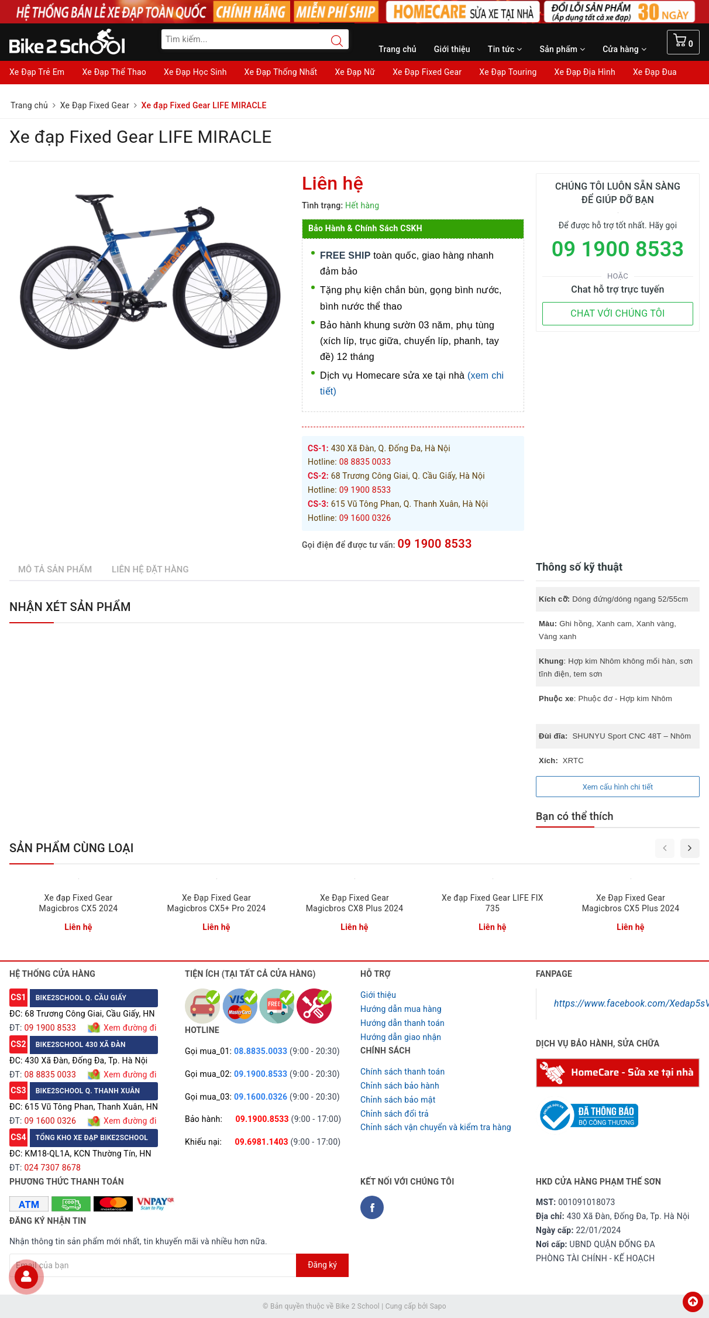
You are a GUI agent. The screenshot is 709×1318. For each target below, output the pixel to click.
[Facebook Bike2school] (372, 1207)
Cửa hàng (624, 49)
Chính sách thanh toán (402, 1071)
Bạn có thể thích (575, 816)
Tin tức (505, 49)
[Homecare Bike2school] (618, 1072)
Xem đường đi (128, 1027)
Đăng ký (322, 1264)
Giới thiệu (452, 49)
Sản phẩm (563, 49)
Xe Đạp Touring (507, 72)
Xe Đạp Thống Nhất (281, 72)
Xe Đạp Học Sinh (195, 72)
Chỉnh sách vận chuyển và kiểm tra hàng (435, 1127)
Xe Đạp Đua (655, 72)
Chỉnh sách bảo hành (399, 1085)
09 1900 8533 (434, 544)
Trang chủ (397, 49)
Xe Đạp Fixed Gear (427, 72)
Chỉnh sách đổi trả (394, 1113)
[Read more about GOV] (587, 1110)
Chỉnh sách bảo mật (397, 1099)
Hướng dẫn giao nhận (400, 1037)
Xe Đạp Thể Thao (114, 72)
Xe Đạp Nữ (355, 72)
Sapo (438, 1306)
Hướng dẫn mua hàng (401, 1009)
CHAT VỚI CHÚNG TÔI (617, 313)
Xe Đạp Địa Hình (585, 72)
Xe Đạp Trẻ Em (36, 72)
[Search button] (331, 41)
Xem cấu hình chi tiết (618, 786)
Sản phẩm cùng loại (71, 848)
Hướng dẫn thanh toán (402, 1023)
